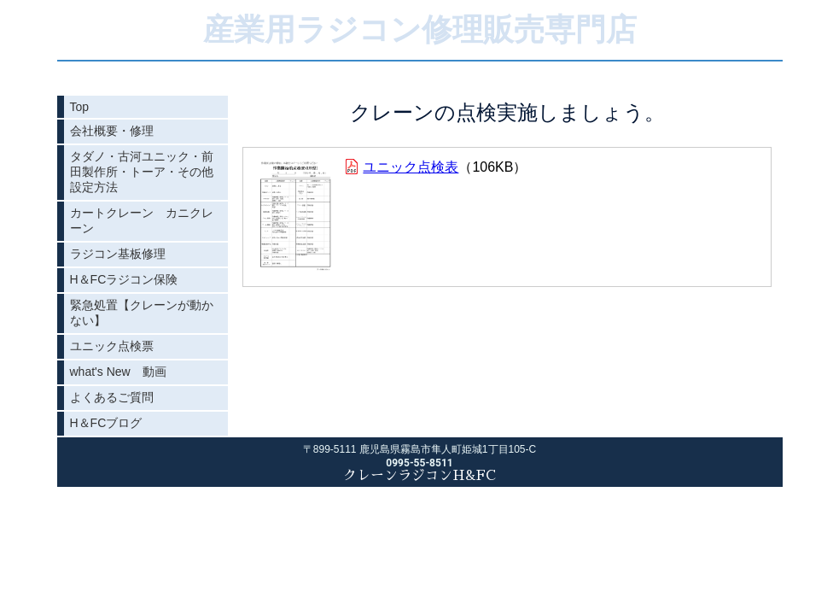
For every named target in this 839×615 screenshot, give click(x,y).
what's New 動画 (118, 371)
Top (80, 107)
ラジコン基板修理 (118, 254)
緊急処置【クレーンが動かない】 (141, 312)
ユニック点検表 (410, 167)
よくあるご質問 (112, 397)
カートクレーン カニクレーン (141, 220)
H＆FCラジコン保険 (124, 279)
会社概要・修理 (112, 131)
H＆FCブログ (106, 423)
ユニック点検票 (112, 346)
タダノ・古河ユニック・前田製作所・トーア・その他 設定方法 (147, 171)
